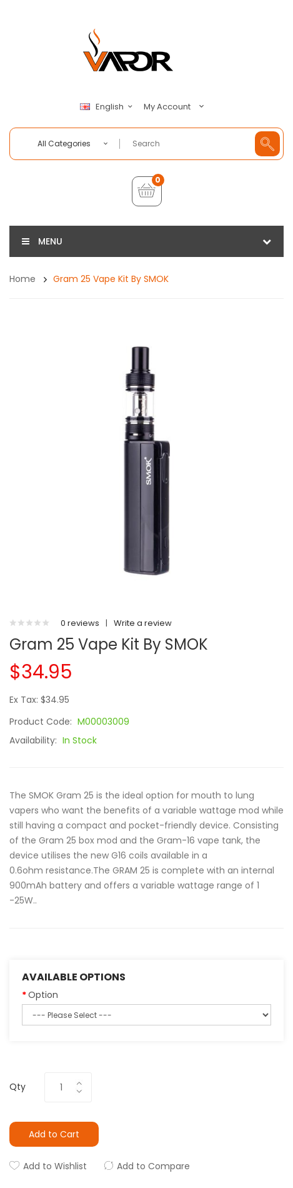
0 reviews (80, 623)
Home (22, 279)
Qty (17, 1086)
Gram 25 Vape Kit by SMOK (111, 279)
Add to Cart (54, 1134)
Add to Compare (153, 1166)
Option (43, 995)
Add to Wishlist (55, 1166)
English (108, 107)
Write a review (143, 623)
